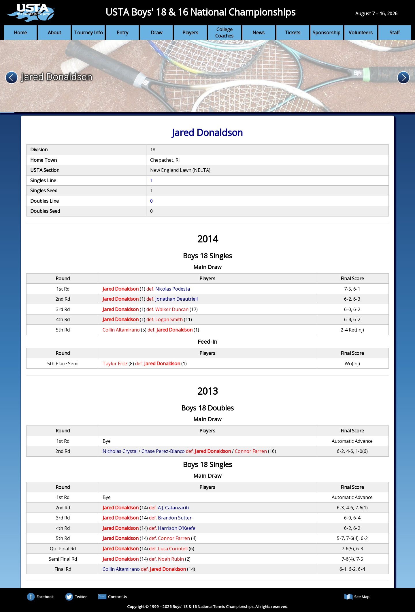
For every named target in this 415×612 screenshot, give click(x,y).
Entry (122, 32)
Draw (156, 32)
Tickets (292, 32)
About (54, 32)
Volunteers (361, 32)
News (258, 32)
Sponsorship (326, 32)
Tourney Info (88, 32)
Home (20, 32)
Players (190, 32)
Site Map (356, 596)
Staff (395, 32)
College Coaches (224, 32)
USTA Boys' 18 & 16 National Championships (200, 12)
